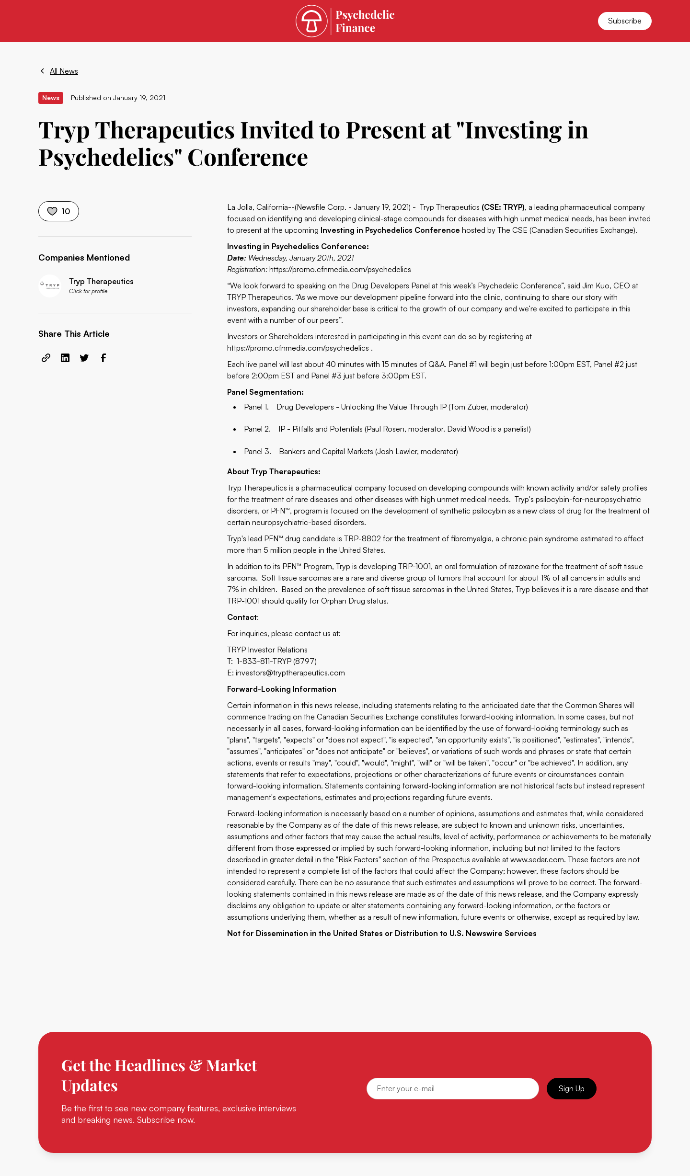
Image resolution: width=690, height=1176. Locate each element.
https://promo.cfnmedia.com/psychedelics (340, 269)
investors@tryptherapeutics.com (290, 672)
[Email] (453, 1088)
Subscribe (625, 20)
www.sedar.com (537, 859)
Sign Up (572, 1088)
